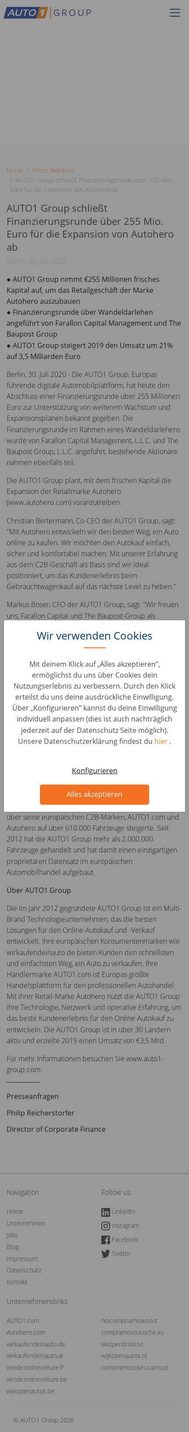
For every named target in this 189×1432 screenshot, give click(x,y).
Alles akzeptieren (94, 794)
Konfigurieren (95, 770)
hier (161, 741)
